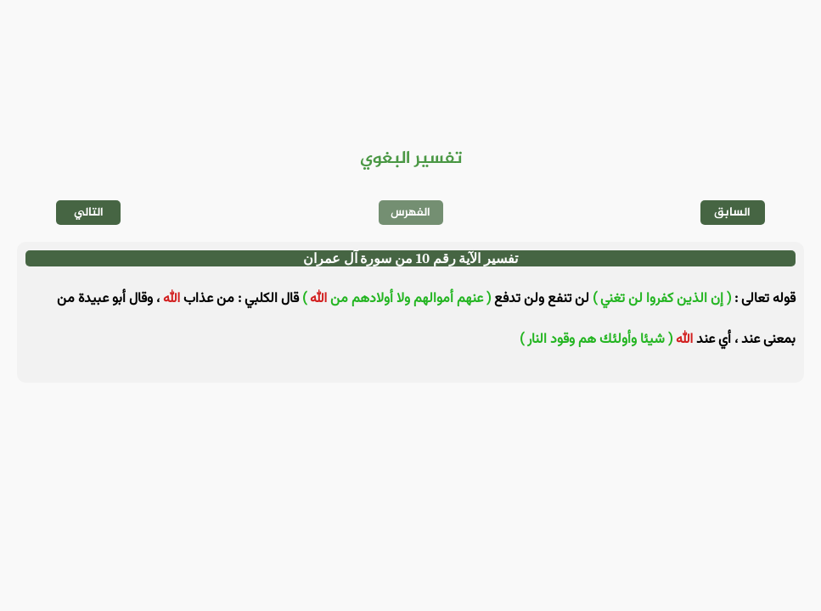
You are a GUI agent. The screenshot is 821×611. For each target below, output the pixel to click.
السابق (732, 212)
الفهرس (410, 212)
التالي (89, 212)
